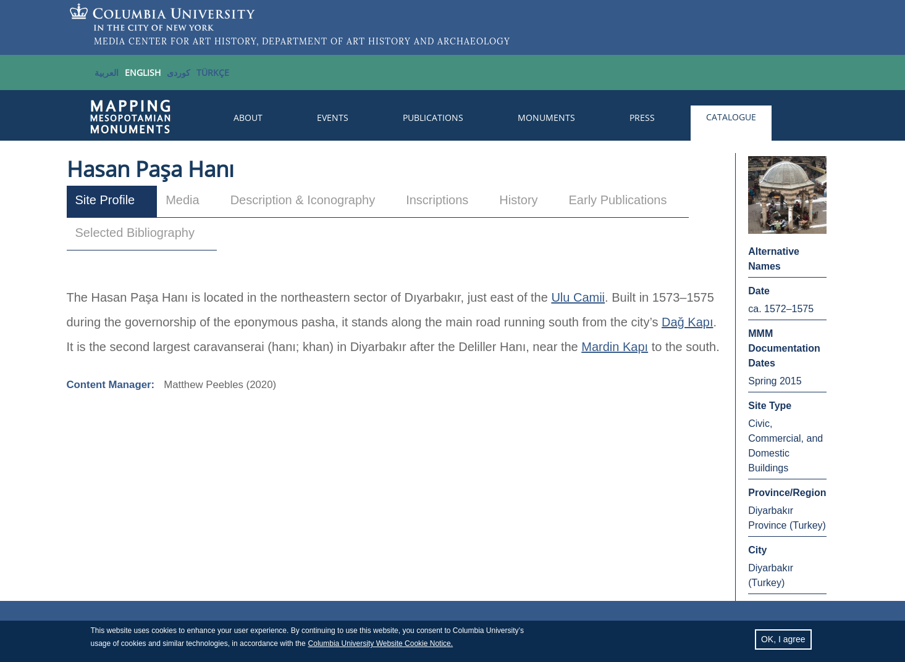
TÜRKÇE (212, 72)
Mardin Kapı (614, 347)
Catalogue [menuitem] (731, 117)
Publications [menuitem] (433, 117)
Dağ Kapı (687, 322)
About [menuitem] (248, 117)
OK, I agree (783, 641)
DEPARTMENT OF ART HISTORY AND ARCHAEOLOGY (386, 41)
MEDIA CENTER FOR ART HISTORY (175, 41)
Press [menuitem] (642, 117)
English (143, 72)
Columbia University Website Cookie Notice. (380, 645)
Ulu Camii (578, 297)
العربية (107, 72)
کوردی (178, 72)
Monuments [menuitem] (546, 117)
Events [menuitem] (332, 117)
